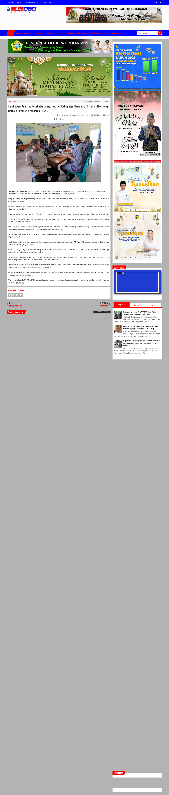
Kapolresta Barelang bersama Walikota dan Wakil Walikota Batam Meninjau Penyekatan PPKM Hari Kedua (141, 343)
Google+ (17, 295)
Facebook (160, 2)
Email (106, 115)
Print (99, 115)
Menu (51, 2)
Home (11, 33)
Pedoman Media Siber (31, 2)
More (44, 2)
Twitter (156, 2)
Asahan (14, 102)
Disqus (106, 312)
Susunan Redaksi (14, 2)
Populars (121, 305)
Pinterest (21, 295)
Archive (153, 305)
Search (160, 33)
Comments (137, 305)
